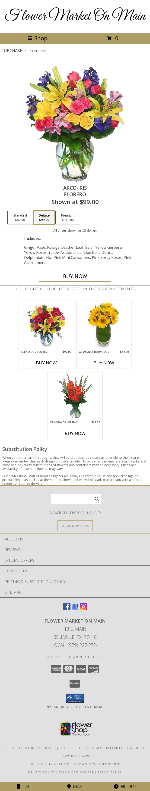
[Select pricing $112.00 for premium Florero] (68, 217)
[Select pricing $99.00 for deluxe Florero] (44, 217)
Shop (37, 38)
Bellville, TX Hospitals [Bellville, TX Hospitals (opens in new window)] (81, 748)
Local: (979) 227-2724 (75, 645)
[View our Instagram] (83, 608)
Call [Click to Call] (25, 786)
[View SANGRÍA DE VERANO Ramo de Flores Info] (75, 395)
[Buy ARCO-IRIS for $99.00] (75, 276)
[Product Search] (76, 499)
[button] (75, 698)
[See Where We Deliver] (75, 525)
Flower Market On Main (75, 16)
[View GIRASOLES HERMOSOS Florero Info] (103, 325)
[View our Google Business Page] (75, 608)
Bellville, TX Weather (49, 764)
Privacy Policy (41, 772)
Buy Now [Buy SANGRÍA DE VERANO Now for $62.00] (75, 433)
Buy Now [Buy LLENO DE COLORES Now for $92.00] (46, 363)
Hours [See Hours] (125, 786)
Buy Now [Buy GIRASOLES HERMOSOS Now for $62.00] (103, 363)
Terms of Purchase (76, 772)
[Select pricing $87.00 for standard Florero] (20, 217)
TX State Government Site (96, 764)
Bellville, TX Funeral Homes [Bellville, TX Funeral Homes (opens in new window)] (30, 748)
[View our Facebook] (66, 608)
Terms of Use (110, 772)
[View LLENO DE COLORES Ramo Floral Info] (46, 325)
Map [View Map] (75, 786)
